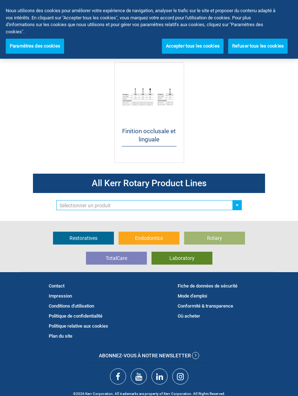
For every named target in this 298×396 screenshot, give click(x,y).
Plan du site (60, 336)
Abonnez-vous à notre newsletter (149, 355)
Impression (60, 296)
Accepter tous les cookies (193, 46)
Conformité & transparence (205, 306)
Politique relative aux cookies (78, 326)
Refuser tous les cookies (258, 46)
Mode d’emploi (192, 296)
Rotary (214, 238)
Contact (56, 286)
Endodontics (149, 238)
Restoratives (83, 238)
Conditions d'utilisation (71, 306)
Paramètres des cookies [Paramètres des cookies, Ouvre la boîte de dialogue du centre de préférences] (35, 46)
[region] (149, 29)
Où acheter (189, 316)
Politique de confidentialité (75, 316)
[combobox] (149, 205)
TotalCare (116, 258)
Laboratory (181, 258)
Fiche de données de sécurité (207, 286)
